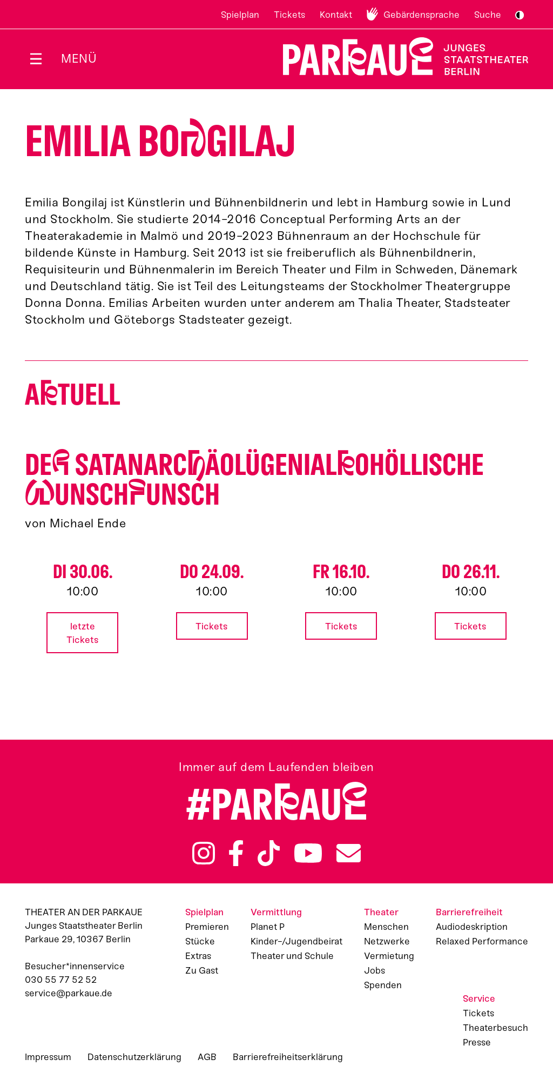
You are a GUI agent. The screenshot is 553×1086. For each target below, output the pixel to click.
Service (479, 998)
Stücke (200, 941)
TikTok (269, 853)
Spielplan (240, 14)
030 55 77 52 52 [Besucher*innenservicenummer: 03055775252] (61, 979)
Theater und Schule (292, 955)
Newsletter (348, 853)
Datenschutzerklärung (134, 1056)
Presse (477, 1042)
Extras (198, 955)
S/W (519, 15)
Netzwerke (387, 941)
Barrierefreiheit (469, 912)
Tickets (289, 14)
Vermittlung (276, 912)
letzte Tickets (82, 633)
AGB (207, 1056)
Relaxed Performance (482, 941)
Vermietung (389, 955)
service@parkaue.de (68, 993)
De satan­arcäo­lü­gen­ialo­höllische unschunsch (254, 480)
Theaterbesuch (495, 1027)
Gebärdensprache (421, 14)
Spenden (383, 985)
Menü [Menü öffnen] (79, 58)
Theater (381, 912)
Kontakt (336, 14)
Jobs (374, 970)
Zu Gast (201, 970)
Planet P (268, 926)
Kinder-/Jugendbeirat (296, 941)
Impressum (48, 1056)
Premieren (207, 926)
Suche (487, 14)
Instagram (203, 853)
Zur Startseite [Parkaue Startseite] (398, 56)
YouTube (308, 853)
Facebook (236, 853)
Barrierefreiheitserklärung (288, 1056)
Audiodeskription (472, 926)
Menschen (386, 926)
